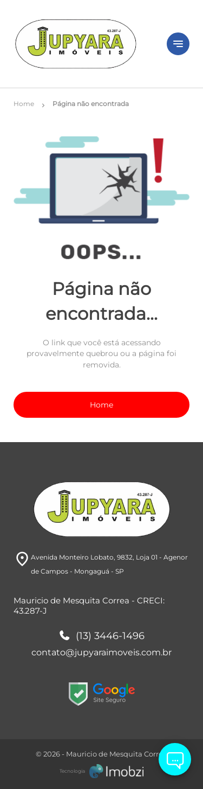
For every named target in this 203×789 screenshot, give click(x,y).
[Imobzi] (101, 771)
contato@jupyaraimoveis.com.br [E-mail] (101, 652)
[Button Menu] (178, 43)
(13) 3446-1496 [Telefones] (101, 636)
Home (101, 405)
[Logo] (84, 44)
